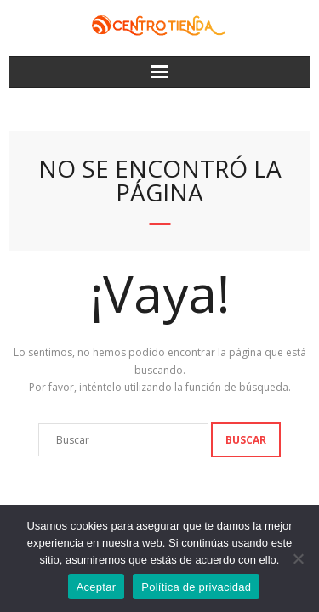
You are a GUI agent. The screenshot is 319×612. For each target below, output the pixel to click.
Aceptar (97, 587)
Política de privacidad (196, 587)
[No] (297, 558)
